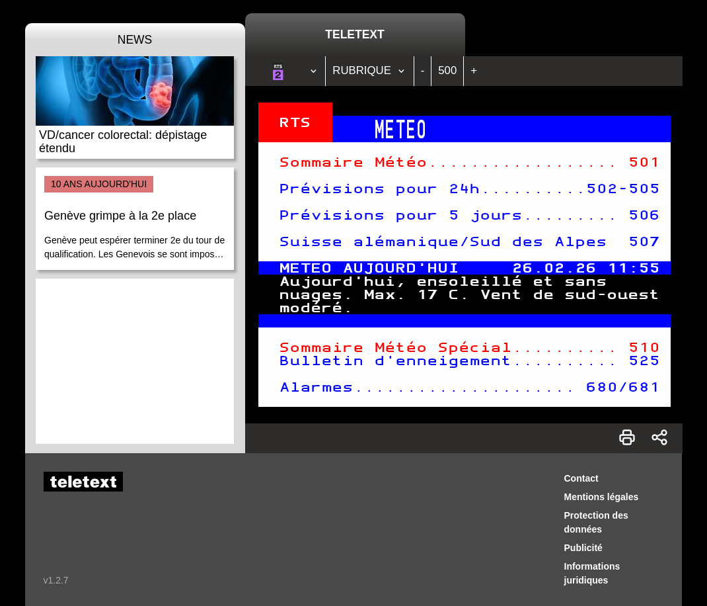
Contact (581, 478)
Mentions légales (601, 497)
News (135, 39)
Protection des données (596, 522)
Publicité (583, 547)
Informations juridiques (592, 573)
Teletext (354, 34)
